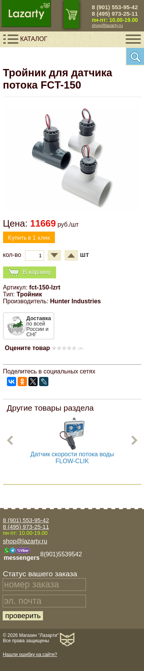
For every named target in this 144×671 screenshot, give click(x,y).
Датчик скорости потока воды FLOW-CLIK (72, 457)
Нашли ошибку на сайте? (30, 654)
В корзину (29, 272)
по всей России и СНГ (38, 326)
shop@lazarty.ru (107, 25)
